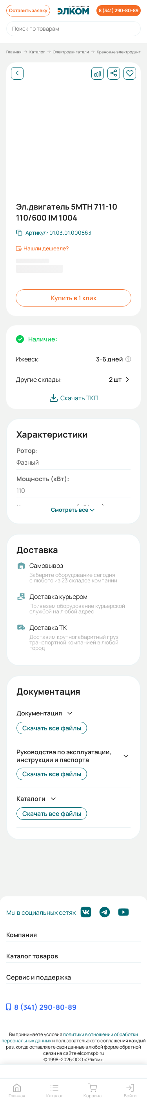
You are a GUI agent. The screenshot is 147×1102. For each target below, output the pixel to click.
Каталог (37, 51)
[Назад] (17, 73)
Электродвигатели (71, 51)
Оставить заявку (28, 10)
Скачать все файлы (51, 728)
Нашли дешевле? (42, 248)
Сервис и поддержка (38, 977)
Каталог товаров (32, 956)
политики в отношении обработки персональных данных (70, 1037)
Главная (14, 51)
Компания (21, 934)
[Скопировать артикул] (53, 233)
